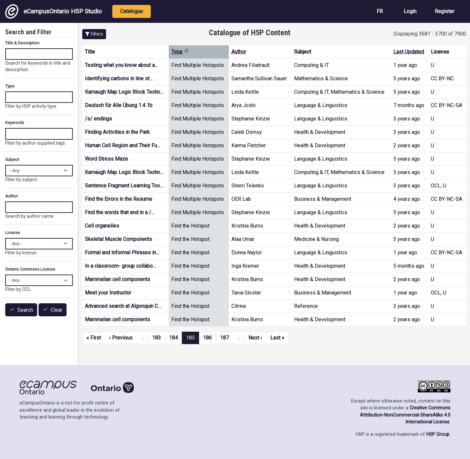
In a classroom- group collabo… (120, 266)
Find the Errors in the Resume (118, 199)
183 (156, 338)
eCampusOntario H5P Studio (53, 11)
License (12, 232)
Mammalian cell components (117, 279)
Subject (12, 159)
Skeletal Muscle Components (118, 239)
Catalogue (131, 11)
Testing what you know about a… (121, 65)
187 (224, 338)
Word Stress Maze (106, 159)
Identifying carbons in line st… (119, 78)
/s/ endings (98, 119)
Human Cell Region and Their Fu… (122, 145)
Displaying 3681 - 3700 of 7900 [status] (429, 34)
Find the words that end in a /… (119, 212)
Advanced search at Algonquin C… (123, 306)
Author (238, 52)
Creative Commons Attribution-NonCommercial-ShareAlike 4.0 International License (405, 415)
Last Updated (408, 52)
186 (207, 338)
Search (25, 310)
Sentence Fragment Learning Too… (124, 185)
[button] (94, 34)
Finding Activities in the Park (117, 132)
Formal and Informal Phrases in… (122, 252)
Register (444, 11)
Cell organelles (102, 226)
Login (410, 11)
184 (173, 338)
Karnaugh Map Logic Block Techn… (124, 92)
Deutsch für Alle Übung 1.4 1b (118, 105)
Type (180, 52)
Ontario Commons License (30, 269)
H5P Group (437, 434)
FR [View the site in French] (380, 11)
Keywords (14, 122)
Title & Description (22, 42)
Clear (56, 310)
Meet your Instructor (108, 293)
